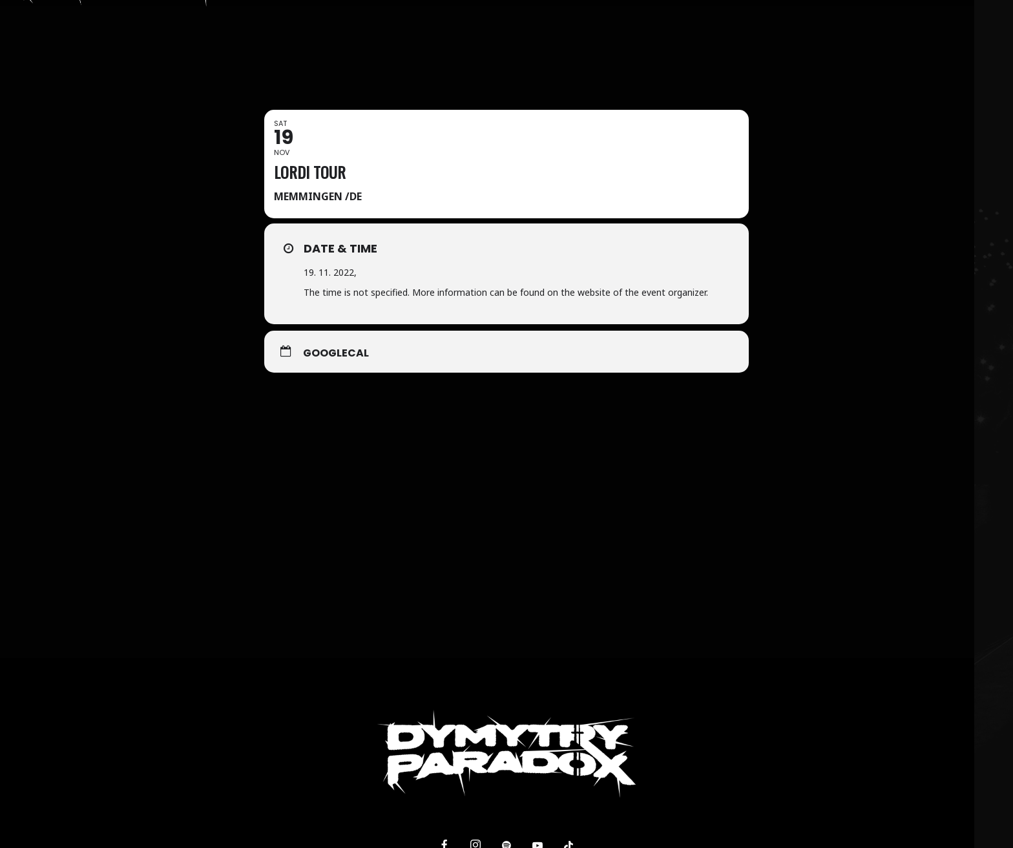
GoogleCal (336, 353)
